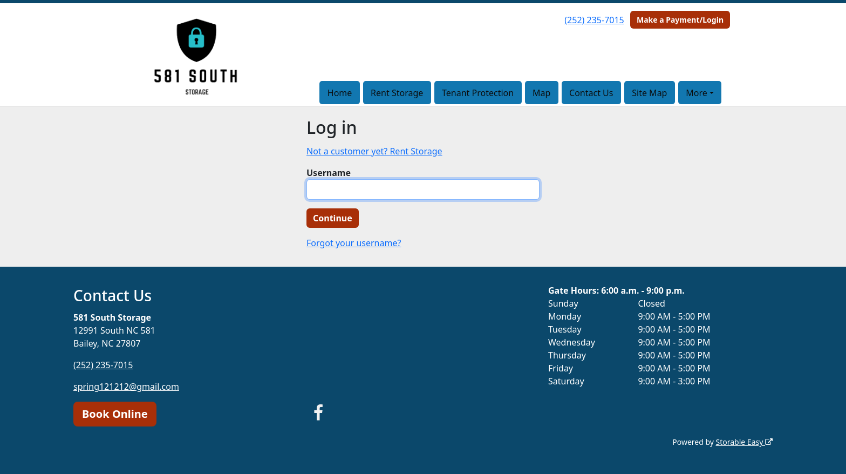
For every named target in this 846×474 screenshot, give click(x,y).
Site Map (649, 93)
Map (541, 93)
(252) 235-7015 (594, 20)
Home (340, 93)
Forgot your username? (353, 243)
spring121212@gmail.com (126, 386)
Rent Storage (397, 93)
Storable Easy (744, 442)
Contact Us (591, 93)
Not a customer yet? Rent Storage (374, 151)
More (696, 93)
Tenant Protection (478, 93)
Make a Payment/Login (680, 20)
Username (328, 173)
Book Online (115, 414)
